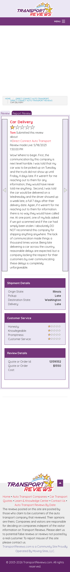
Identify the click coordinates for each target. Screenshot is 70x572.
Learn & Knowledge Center (32, 500)
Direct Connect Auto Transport (30, 141)
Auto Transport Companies (30, 496)
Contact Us (58, 500)
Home (6, 496)
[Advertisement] (35, 60)
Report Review (22, 113)
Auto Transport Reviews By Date (35, 505)
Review (5, 113)
